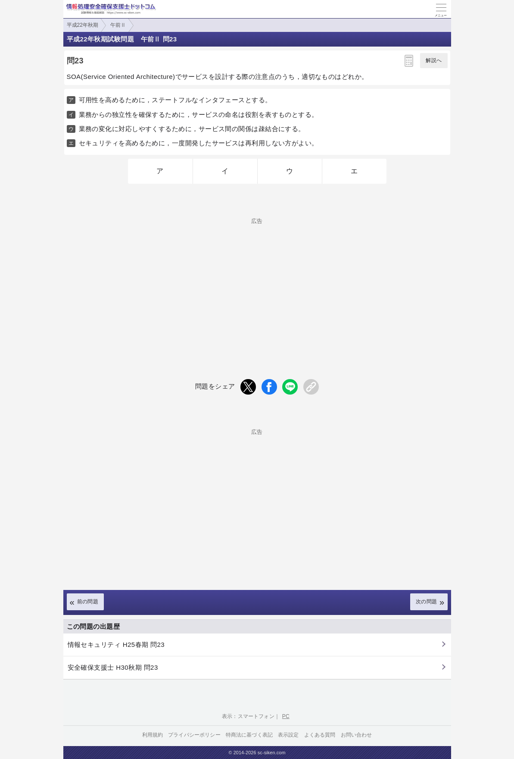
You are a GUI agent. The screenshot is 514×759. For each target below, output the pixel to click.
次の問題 (426, 602)
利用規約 (152, 735)
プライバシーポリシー (194, 735)
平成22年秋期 (82, 25)
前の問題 (88, 602)
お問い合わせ (356, 735)
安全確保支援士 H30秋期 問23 (113, 667)
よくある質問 (320, 735)
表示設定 (288, 735)
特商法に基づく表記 (249, 735)
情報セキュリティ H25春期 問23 (116, 644)
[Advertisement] (257, 284)
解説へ (434, 60)
